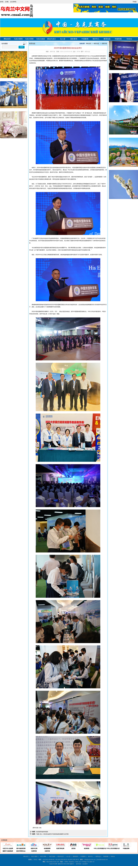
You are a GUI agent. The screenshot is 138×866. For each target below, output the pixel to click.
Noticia (129, 39)
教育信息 (107, 39)
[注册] (7, 1)
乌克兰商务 (29, 39)
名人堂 (62, 39)
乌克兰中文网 (53, 864)
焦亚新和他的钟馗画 (42, 831)
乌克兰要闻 (18, 39)
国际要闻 (73, 39)
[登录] (2, 1)
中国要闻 (84, 39)
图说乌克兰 (51, 39)
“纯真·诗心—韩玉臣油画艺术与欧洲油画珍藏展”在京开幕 (52, 834)
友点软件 (85, 864)
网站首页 (7, 39)
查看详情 (104, 43)
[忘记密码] (13, 1)
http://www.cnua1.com (53, 861)
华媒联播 (118, 39)
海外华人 (96, 39)
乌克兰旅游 (40, 39)
